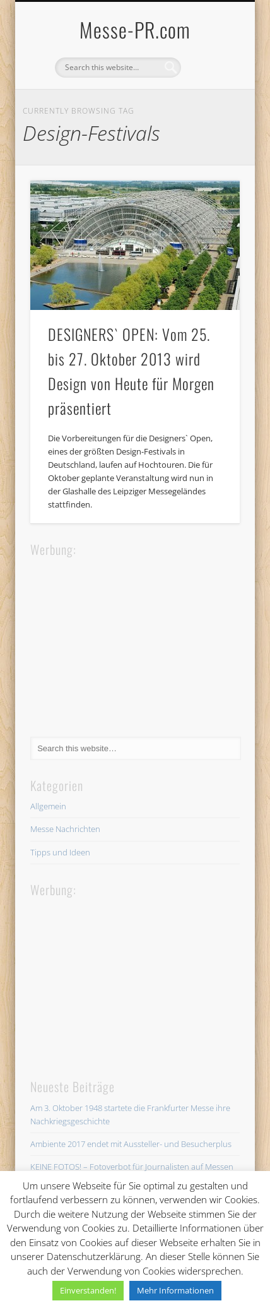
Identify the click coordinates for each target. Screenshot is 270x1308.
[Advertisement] (125, 639)
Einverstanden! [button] (88, 1290)
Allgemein (48, 806)
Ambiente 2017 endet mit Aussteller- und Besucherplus (131, 1144)
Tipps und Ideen (60, 852)
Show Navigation (208, 113)
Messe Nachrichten (65, 829)
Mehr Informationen (175, 1290)
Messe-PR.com (135, 29)
